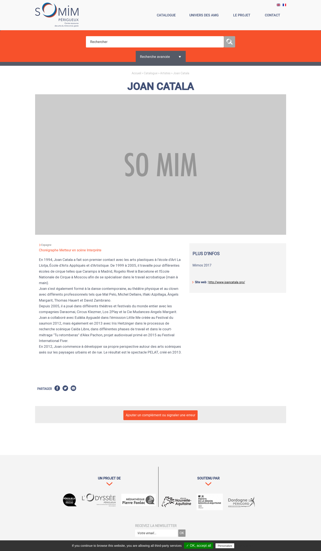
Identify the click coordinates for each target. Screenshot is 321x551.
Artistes (165, 73)
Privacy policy (244, 545)
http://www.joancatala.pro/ (226, 282)
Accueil (136, 73)
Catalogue (150, 73)
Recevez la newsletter (156, 525)
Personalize (225, 545)
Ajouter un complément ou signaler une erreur (160, 415)
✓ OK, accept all (198, 545)
